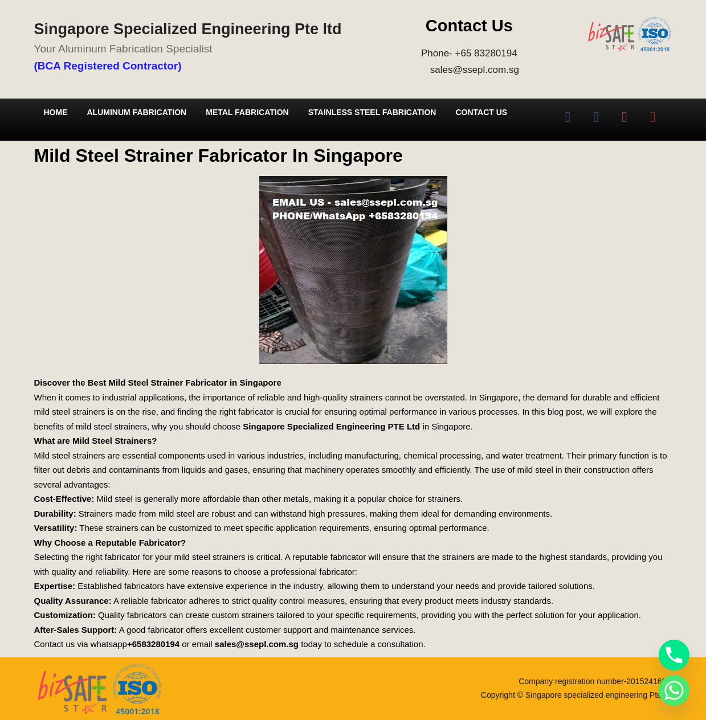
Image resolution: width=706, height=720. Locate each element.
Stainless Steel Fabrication (372, 112)
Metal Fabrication (247, 112)
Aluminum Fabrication (137, 112)
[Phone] (674, 655)
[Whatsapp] (674, 690)
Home (56, 112)
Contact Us (481, 112)
